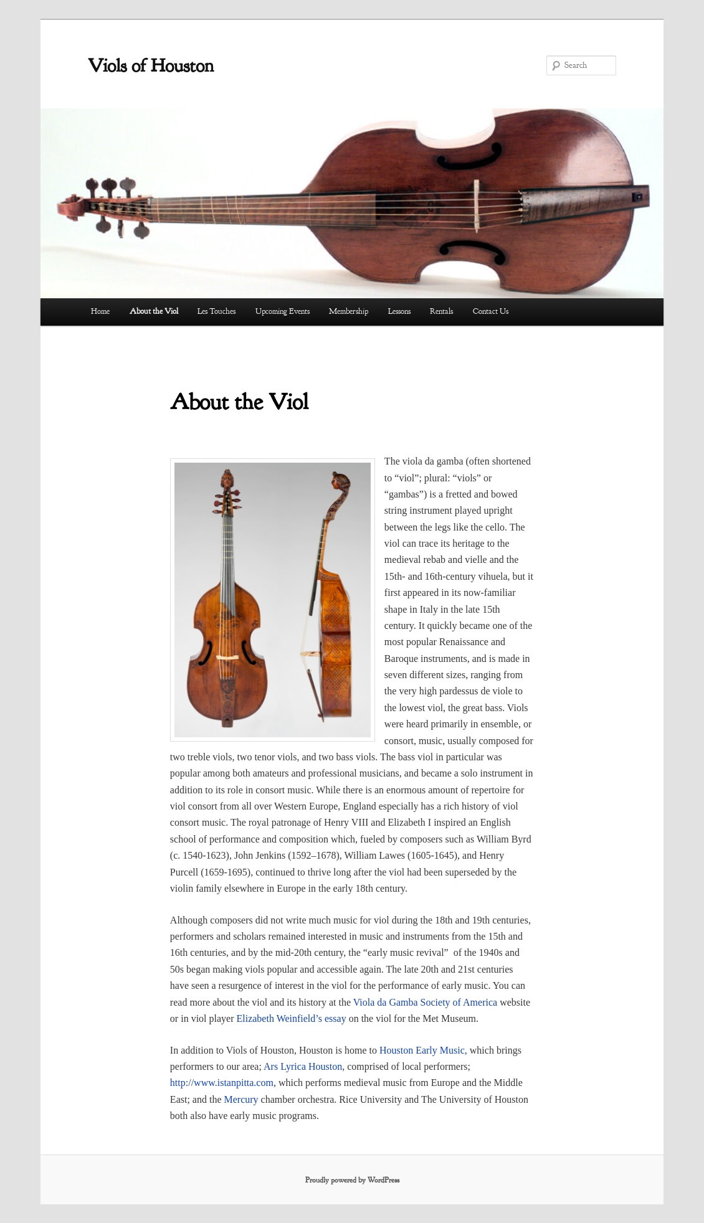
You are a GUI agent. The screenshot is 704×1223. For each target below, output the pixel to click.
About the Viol (154, 311)
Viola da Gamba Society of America (425, 1002)
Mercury (241, 1099)
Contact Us (490, 311)
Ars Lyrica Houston (303, 1066)
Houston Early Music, (423, 1050)
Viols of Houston (151, 65)
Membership (348, 311)
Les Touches (216, 311)
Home (100, 311)
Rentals (441, 311)
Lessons (399, 311)
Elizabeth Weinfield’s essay (291, 1018)
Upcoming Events (282, 311)
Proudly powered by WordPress (352, 1180)
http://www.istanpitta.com (222, 1082)
